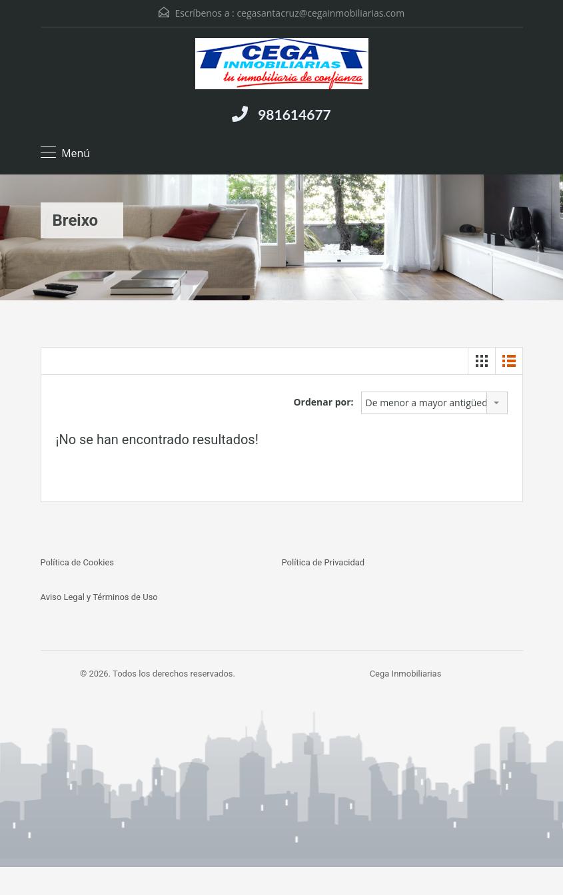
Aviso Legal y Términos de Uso (99, 597)
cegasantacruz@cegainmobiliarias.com (320, 13)
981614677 (294, 114)
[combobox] (434, 403)
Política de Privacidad (323, 562)
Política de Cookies (78, 562)
